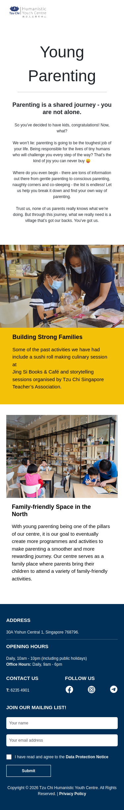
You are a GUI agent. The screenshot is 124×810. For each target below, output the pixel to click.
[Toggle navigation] (111, 12)
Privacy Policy (72, 793)
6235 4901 (20, 690)
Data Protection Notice (87, 757)
